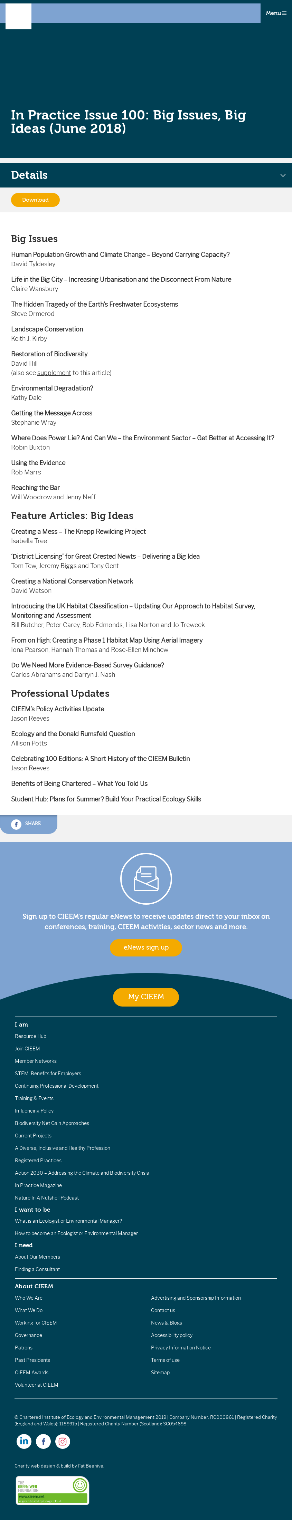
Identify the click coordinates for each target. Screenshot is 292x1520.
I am (21, 1024)
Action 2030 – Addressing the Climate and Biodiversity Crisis (82, 1173)
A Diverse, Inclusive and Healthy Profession (62, 1148)
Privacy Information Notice (181, 1348)
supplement (54, 373)
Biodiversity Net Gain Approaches (52, 1123)
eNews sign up (146, 947)
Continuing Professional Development (56, 1086)
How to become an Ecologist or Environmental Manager (76, 1233)
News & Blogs (166, 1323)
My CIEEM (146, 997)
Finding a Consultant (37, 1269)
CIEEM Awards (31, 1372)
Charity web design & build (43, 1466)
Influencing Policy (34, 1111)
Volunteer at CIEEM (36, 1385)
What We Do (29, 1310)
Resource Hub (30, 1036)
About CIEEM (34, 1286)
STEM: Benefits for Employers (48, 1073)
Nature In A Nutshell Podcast (47, 1198)
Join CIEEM (27, 1049)
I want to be (32, 1209)
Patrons (23, 1348)
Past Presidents (32, 1360)
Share (26, 824)
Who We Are (29, 1298)
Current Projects (33, 1136)
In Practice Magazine (38, 1185)
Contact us (163, 1310)
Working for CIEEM (36, 1323)
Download (35, 200)
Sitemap (160, 1372)
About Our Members (37, 1257)
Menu (276, 13)
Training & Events (34, 1098)
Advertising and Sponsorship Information (196, 1298)
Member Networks (36, 1061)
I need (24, 1245)
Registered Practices (38, 1160)
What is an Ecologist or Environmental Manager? (68, 1221)
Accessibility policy (171, 1335)
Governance (28, 1335)
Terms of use (165, 1360)
